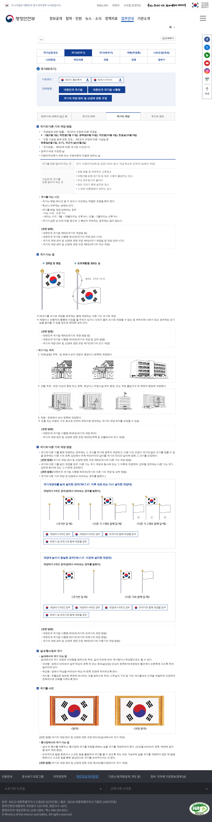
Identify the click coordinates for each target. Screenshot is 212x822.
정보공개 (55, 18)
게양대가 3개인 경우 (60, 607)
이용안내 (7, 776)
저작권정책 (59, 776)
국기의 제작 (88, 116)
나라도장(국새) (161, 52)
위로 (207, 92)
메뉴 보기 (41, 39)
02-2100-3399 (34, 810)
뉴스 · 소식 (93, 18)
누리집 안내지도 (132, 5)
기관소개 (143, 18)
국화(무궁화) (134, 52)
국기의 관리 (157, 116)
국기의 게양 (123, 116)
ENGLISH (102, 5)
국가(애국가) (106, 52)
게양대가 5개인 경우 (89, 534)
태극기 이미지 (105, 79)
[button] (194, 18)
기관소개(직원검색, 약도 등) (124, 776)
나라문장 (50, 59)
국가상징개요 (50, 52)
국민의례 (78, 59)
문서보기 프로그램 (32, 776)
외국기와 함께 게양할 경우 (122, 534)
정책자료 (111, 18)
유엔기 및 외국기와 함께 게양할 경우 (68, 541)
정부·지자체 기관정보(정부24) (168, 776)
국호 (105, 59)
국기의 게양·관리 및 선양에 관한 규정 (85, 98)
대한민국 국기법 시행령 (106, 89)
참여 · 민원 (74, 18)
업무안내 (127, 18)
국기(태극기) (78, 52)
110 (39, 806)
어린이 (115, 5)
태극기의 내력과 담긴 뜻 (54, 116)
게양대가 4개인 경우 (60, 534)
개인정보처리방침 (87, 776)
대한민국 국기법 (73, 89)
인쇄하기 (169, 38)
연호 (133, 59)
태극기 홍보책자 (73, 79)
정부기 (161, 59)
